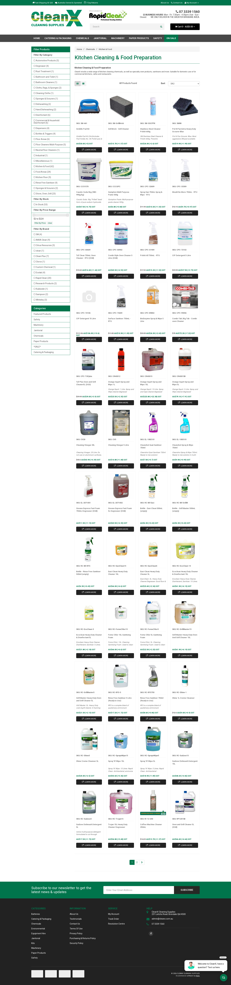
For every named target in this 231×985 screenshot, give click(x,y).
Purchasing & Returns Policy (83, 938)
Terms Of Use (76, 928)
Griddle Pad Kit (82, 129)
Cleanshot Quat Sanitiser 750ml (151, 446)
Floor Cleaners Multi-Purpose (51, 144)
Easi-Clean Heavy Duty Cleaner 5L (150, 572)
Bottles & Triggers (46, 134)
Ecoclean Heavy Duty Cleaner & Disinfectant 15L (185, 572)
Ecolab (40, 272)
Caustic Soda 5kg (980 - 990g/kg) (86, 193)
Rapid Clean (43, 278)
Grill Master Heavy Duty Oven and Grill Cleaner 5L (88, 699)
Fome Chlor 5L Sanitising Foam (151, 636)
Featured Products (42, 314)
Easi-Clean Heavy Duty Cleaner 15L (117, 572)
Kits (33, 943)
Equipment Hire (38, 933)
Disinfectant (43, 115)
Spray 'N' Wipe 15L (116, 761)
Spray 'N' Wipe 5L (147, 761)
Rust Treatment (45, 71)
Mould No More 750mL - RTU (184, 192)
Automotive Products (47, 60)
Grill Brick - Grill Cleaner (118, 129)
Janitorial (38, 330)
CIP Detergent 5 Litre (181, 255)
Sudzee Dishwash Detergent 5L (88, 825)
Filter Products (42, 49)
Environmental (38, 928)
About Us (165, 3)
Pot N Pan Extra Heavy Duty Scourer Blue (184, 130)
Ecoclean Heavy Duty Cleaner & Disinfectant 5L (89, 636)
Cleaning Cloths (44, 93)
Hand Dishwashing (46, 109)
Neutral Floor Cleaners (48, 150)
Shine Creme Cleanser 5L (87, 761)
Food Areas (43, 172)
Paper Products (41, 341)
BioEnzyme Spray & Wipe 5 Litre (152, 319)
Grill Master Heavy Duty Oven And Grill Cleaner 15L (184, 636)
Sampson (42, 294)
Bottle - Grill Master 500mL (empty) (183, 509)
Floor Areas (43, 139)
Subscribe (187, 890)
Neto (198, 976)
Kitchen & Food (45, 166)
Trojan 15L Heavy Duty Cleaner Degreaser (117, 825)
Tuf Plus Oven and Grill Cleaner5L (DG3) (86, 383)
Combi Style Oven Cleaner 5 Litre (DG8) (120, 256)
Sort (163, 83)
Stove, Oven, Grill (46, 193)
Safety (37, 319)
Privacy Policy (76, 933)
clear (50, 223)
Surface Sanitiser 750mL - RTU (119, 319)
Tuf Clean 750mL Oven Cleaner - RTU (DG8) (86, 256)
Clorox (40, 261)
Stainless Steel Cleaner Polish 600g (150, 130)
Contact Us (176, 3)
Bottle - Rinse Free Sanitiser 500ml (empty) (88, 572)
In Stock (42, 204)
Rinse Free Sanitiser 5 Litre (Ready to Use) (120, 699)
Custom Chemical (46, 267)
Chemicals (38, 336)
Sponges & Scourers (47, 98)
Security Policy (76, 943)
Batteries (35, 914)
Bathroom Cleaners (46, 82)
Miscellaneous (44, 161)
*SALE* (37, 347)
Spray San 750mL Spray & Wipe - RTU (151, 193)
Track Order (113, 919)
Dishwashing (43, 104)
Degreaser (42, 66)
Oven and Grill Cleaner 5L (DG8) (183, 825)
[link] (151, 933)
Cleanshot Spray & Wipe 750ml (182, 446)
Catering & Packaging (44, 352)
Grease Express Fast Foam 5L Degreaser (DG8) (120, 509)
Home (37, 38)
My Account (113, 914)
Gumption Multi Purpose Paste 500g (118, 193)
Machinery (38, 325)
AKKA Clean (43, 240)
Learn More (89, 150)
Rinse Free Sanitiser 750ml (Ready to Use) (151, 699)
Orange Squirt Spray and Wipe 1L (118, 383)
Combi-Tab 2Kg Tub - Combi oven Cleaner (184, 319)
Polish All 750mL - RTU (150, 255)
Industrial (42, 155)
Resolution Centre (116, 924)
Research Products (46, 283)
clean (40, 251)
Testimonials (76, 919)
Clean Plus (42, 256)
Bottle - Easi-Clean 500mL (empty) (151, 509)
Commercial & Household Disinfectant (46, 121)
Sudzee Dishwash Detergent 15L (184, 762)
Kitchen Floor (43, 177)
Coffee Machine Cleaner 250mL (151, 825)
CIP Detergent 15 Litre (86, 318)
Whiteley (41, 300)
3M (39, 234)
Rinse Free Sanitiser (46, 183)
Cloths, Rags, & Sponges (48, 88)
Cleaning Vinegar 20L (85, 445)
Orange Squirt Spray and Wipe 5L (182, 383)
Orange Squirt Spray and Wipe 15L (150, 383)
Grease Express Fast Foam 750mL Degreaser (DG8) (88, 509)
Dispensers (42, 128)
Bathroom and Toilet (47, 77)
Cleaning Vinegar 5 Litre (118, 445)
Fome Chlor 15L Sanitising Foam (119, 636)
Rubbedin (42, 289)
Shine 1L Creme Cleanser (183, 698)
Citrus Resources (45, 245)
